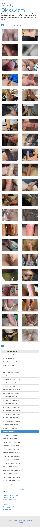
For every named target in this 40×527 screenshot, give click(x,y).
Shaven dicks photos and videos (11, 389)
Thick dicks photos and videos (11, 361)
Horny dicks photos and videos (11, 459)
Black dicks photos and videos (11, 372)
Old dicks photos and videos (10, 435)
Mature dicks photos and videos (11, 438)
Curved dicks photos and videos (11, 456)
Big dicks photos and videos (10, 355)
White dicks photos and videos (11, 375)
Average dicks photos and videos (11, 379)
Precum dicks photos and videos (11, 410)
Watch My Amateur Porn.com (10, 499)
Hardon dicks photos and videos (11, 421)
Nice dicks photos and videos (10, 403)
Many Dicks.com (13, 7)
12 (20, 25)
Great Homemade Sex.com (10, 497)
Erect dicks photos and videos (11, 417)
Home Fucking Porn (8, 507)
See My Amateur (7, 509)
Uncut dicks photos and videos (11, 386)
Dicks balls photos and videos (10, 473)
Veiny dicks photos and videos (11, 393)
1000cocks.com (7, 504)
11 (17, 25)
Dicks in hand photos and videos (11, 477)
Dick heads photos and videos (11, 445)
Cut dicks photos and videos (10, 382)
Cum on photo (6, 502)
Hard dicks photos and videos (10, 368)
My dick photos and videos (10, 358)
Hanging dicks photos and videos (11, 449)
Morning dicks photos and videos (11, 452)
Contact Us (29, 520)
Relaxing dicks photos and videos (11, 463)
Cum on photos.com (8, 501)
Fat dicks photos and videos (10, 365)
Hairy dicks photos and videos (11, 400)
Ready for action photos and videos (12, 480)
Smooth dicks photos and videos (11, 407)
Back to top (20, 522)
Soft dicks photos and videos (10, 428)
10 (14, 25)
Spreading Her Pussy (8, 506)
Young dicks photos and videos (11, 431)
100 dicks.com (23, 489)
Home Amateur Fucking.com (10, 495)
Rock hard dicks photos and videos (12, 442)
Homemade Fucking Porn (9, 511)
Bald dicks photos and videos (10, 396)
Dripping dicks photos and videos (11, 414)
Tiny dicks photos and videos (10, 424)
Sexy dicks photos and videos (10, 466)
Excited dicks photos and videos (11, 470)
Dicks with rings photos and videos (12, 484)
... (12, 25)
